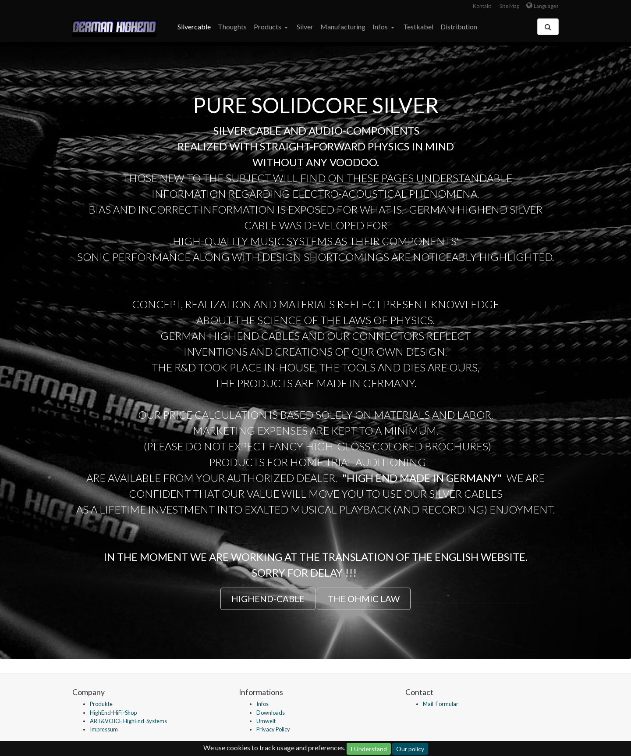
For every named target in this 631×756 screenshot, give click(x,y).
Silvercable (194, 26)
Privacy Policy (273, 729)
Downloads (270, 712)
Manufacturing (342, 26)
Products (268, 26)
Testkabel (418, 26)
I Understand (369, 748)
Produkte (101, 703)
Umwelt (266, 720)
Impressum (104, 729)
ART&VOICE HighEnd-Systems (128, 720)
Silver (305, 26)
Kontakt (482, 6)
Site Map (509, 6)
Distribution (458, 26)
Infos (380, 26)
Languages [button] (546, 6)
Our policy (410, 748)
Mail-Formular (440, 703)
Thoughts (232, 26)
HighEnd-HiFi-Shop (113, 712)
